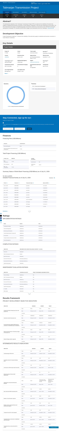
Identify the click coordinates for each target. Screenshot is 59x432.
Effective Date (46, 55)
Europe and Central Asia (34, 62)
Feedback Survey (54, 427)
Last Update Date (21, 69)
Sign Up (29, 128)
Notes (6, 73)
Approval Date (33, 55)
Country (6, 55)
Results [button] (41, 16)
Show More (51, 28)
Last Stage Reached (9, 69)
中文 (49, 3)
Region (31, 60)
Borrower (45, 51)
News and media (33, 12)
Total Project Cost (9, 60)
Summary (7, 12)
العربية (43, 3)
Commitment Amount (9, 64)
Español (35, 3)
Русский (45, 3)
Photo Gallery (42, 12)
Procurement (16, 12)
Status (18, 51)
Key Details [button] (15, 16)
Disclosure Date (20, 55)
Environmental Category (22, 64)
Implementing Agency (22, 60)
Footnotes (5, 211)
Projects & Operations (11, 2)
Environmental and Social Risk (35, 65)
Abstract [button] (7, 16)
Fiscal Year (45, 60)
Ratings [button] (33, 16)
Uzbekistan (7, 57)
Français (39, 3)
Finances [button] (24, 16)
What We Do (5, 2)
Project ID (7, 51)
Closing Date (45, 64)
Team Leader (33, 51)
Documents (24, 12)
